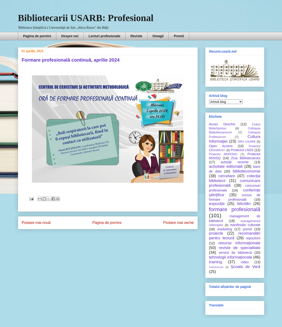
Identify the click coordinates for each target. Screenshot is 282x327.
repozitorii (253, 238)
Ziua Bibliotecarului (245, 158)
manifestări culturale (245, 225)
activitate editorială (226, 166)
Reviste (136, 36)
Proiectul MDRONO (223, 154)
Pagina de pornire (37, 36)
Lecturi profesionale (104, 36)
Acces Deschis (222, 124)
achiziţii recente (234, 162)
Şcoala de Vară (245, 266)
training (215, 262)
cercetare (227, 176)
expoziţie (217, 203)
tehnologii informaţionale (230, 257)
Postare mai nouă (36, 223)
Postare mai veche (178, 223)
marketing (224, 229)
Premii (179, 36)
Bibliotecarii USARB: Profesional (86, 18)
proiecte (216, 233)
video (245, 262)
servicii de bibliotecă (235, 252)
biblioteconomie (246, 171)
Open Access (221, 146)
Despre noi (69, 36)
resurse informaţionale (239, 243)
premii (247, 229)
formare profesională (234, 209)
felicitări (244, 203)
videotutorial (216, 267)
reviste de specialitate (239, 247)
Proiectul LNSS (242, 150)
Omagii (158, 36)
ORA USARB (246, 141)
